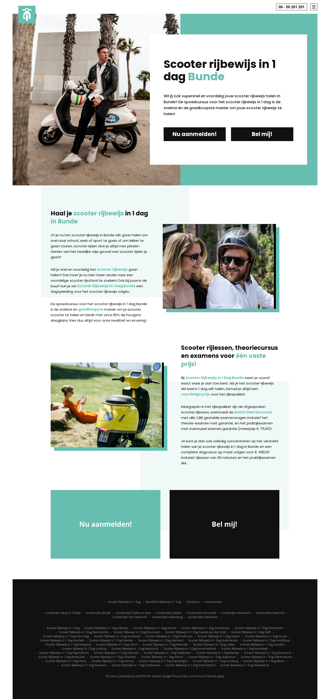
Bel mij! (262, 134)
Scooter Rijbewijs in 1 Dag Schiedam (113, 657)
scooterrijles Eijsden (169, 613)
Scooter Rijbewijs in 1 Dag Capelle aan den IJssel (195, 632)
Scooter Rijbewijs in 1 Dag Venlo (66, 661)
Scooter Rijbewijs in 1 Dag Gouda (266, 636)
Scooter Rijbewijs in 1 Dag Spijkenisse (212, 657)
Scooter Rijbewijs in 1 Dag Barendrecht (84, 632)
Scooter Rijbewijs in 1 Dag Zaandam (84, 665)
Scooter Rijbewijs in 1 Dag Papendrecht (64, 653)
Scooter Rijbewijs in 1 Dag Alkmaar (107, 628)
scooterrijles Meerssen (270, 613)
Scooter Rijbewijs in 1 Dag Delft (251, 632)
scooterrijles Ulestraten (203, 617)
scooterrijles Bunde (98, 613)
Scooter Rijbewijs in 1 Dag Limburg (84, 649)
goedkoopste (90, 309)
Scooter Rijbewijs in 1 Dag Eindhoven (169, 636)
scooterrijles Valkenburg (167, 617)
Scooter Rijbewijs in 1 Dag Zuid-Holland (190, 665)
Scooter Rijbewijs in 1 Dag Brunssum (137, 632)
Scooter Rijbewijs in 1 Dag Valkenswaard (266, 657)
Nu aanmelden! (195, 134)
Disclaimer (193, 602)
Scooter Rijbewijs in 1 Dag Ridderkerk (167, 653)
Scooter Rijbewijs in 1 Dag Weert (263, 661)
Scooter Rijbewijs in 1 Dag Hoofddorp (266, 640)
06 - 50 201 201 (292, 6)
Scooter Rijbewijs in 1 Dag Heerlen (111, 640)
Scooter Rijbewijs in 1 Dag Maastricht (134, 649)
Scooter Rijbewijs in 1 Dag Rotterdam (61, 657)
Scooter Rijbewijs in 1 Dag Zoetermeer (136, 665)
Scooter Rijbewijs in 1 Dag (124, 602)
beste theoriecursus (253, 412)
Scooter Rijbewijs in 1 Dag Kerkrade (165, 644)
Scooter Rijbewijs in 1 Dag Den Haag (66, 636)
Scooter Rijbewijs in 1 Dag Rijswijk (217, 653)
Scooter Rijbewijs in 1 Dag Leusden (262, 644)
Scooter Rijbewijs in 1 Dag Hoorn (117, 644)
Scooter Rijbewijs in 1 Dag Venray (112, 661)
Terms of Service (205, 676)
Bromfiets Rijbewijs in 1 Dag (163, 602)
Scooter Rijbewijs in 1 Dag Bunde (106, 286)
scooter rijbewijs (112, 269)
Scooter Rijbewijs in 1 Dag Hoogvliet (68, 644)
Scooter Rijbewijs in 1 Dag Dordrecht (117, 636)
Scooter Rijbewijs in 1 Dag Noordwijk (244, 649)
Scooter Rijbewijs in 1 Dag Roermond (267, 653)
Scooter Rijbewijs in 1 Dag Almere (155, 628)
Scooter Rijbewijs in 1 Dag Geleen (219, 636)
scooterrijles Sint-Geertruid (129, 617)
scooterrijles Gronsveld (201, 613)
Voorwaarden (213, 602)
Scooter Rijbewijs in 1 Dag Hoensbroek (212, 640)
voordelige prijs (195, 394)
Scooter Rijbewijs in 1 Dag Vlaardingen (163, 661)
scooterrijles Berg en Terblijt (63, 613)
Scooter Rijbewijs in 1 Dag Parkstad (116, 653)
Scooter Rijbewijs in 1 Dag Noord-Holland (190, 649)
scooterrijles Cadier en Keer (133, 613)
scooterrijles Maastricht (236, 613)
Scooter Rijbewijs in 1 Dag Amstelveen (205, 628)
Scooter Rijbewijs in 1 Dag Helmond (160, 640)
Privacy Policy (180, 676)
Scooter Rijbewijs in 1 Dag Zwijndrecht (244, 665)
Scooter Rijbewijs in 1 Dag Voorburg (215, 661)
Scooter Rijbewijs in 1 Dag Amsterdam (259, 628)
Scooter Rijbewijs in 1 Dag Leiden (214, 644)
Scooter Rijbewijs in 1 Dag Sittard (162, 657)
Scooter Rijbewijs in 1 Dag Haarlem (62, 640)
